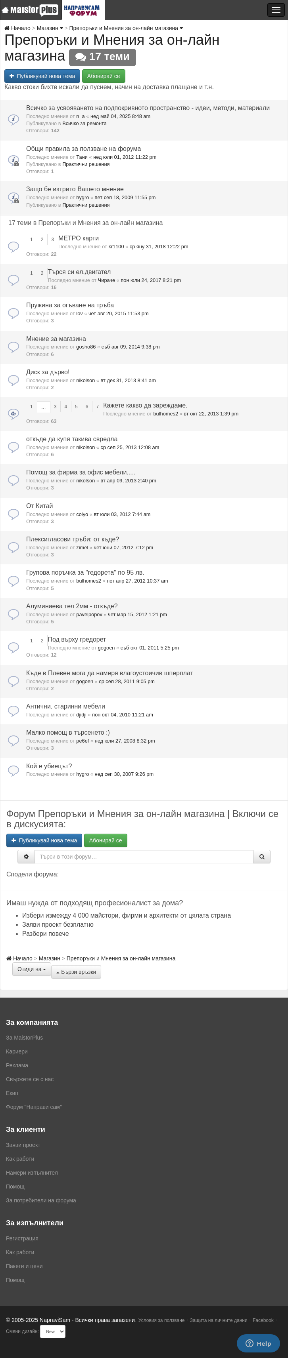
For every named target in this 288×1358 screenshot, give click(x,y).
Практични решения (85, 164)
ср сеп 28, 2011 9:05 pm (127, 681)
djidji (81, 715)
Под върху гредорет (77, 639)
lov (79, 313)
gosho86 (86, 347)
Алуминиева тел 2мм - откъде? (72, 606)
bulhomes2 (165, 414)
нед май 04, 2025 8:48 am (120, 116)
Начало (17, 28)
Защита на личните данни (219, 1320)
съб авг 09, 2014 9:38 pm (131, 347)
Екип (12, 1093)
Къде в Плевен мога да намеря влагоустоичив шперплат (109, 673)
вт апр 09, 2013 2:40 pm (128, 481)
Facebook (263, 1320)
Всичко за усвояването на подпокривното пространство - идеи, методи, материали (148, 108)
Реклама (17, 1065)
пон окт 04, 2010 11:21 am (122, 715)
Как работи (20, 1159)
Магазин (50, 28)
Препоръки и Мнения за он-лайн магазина (126, 28)
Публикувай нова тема (42, 76)
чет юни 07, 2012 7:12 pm (123, 547)
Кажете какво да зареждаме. (145, 405)
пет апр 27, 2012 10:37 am (137, 581)
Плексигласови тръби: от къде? (72, 539)
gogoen (106, 648)
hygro (82, 197)
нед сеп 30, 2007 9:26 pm (124, 774)
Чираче (106, 280)
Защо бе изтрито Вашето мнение (75, 189)
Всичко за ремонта (84, 123)
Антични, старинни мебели (65, 706)
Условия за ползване (161, 1320)
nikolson (85, 380)
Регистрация (22, 1238)
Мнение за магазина (56, 338)
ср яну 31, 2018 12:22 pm (159, 247)
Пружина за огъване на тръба (70, 305)
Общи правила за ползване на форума (83, 148)
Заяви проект (23, 1145)
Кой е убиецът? (49, 766)
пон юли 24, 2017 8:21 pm (151, 280)
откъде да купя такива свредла (71, 439)
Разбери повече (45, 933)
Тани (82, 157)
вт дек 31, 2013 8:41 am (128, 380)
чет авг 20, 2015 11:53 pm (118, 313)
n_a (80, 116)
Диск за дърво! (47, 372)
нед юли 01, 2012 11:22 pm (124, 157)
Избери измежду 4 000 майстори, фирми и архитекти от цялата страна (126, 915)
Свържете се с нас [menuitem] (30, 1079)
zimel (82, 547)
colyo (82, 514)
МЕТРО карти (78, 238)
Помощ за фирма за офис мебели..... (81, 472)
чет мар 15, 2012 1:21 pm (137, 614)
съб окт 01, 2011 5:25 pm (150, 648)
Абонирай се (103, 76)
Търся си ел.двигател (79, 272)
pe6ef (82, 741)
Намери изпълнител (32, 1172)
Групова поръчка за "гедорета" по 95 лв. (85, 572)
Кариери (17, 1051)
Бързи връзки (76, 972)
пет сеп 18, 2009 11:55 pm (125, 197)
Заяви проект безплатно (58, 924)
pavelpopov (89, 614)
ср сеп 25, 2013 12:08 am (130, 447)
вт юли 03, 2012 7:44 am (122, 514)
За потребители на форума (41, 1200)
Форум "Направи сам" (34, 1107)
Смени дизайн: (22, 1331)
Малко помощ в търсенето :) (68, 732)
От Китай (39, 506)
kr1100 (116, 247)
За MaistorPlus (24, 1037)
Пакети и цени (24, 1266)
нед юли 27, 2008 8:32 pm (125, 741)
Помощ (15, 1186)
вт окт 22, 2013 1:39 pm (211, 414)
